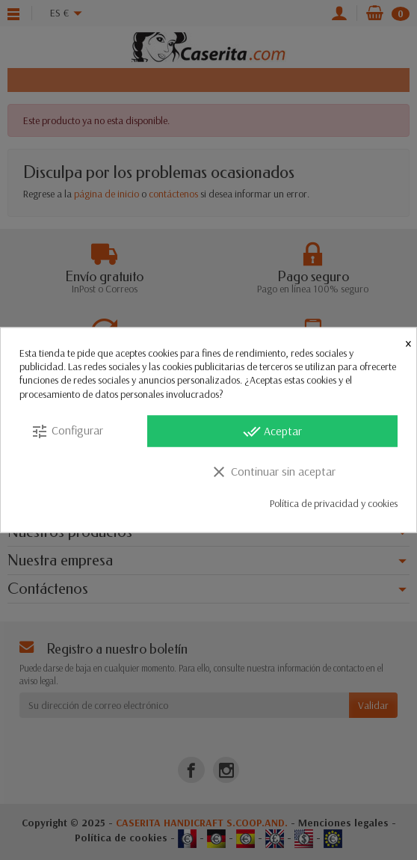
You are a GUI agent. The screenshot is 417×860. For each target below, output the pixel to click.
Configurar (67, 431)
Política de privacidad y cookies (334, 502)
